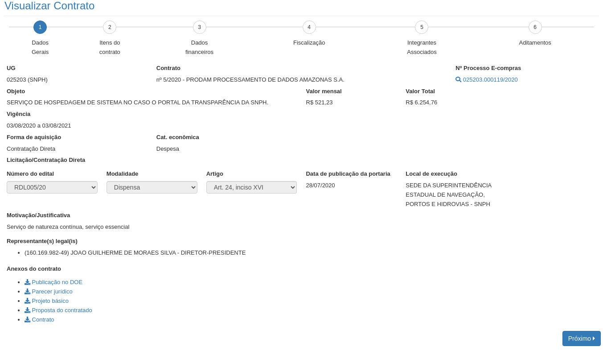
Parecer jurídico (49, 291)
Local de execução (431, 173)
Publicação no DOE (53, 282)
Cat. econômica (177, 137)
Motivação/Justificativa (38, 215)
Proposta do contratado (58, 310)
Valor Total (420, 91)
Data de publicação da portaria (348, 173)
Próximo (581, 338)
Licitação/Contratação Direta (46, 160)
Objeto (16, 91)
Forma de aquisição (34, 137)
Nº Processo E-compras (488, 68)
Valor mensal (324, 91)
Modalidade (123, 173)
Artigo (214, 173)
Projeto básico (47, 300)
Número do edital (30, 173)
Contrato (168, 68)
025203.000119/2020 (486, 79)
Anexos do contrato (34, 268)
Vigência (18, 114)
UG (11, 68)
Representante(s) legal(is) (42, 241)
